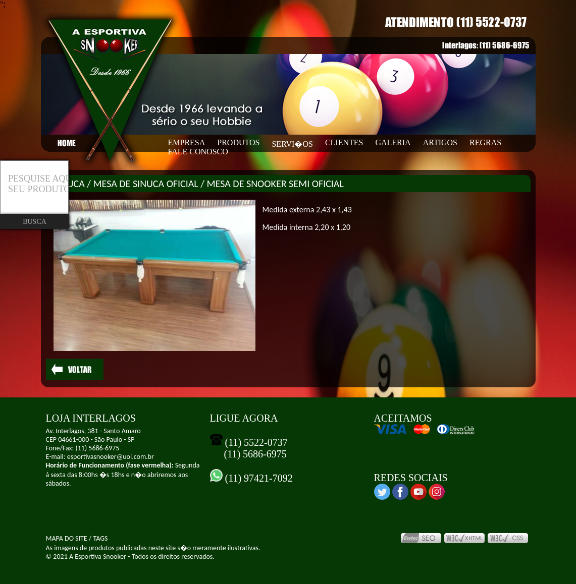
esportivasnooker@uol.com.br (110, 456)
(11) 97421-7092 (258, 478)
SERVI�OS (292, 144)
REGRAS (485, 142)
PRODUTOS (238, 142)
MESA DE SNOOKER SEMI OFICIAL (275, 184)
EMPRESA (186, 142)
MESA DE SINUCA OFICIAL (145, 184)
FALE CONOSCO (198, 151)
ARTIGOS (440, 142)
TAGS (100, 538)
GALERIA (392, 142)
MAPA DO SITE (66, 538)
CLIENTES (344, 142)
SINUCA (69, 184)
